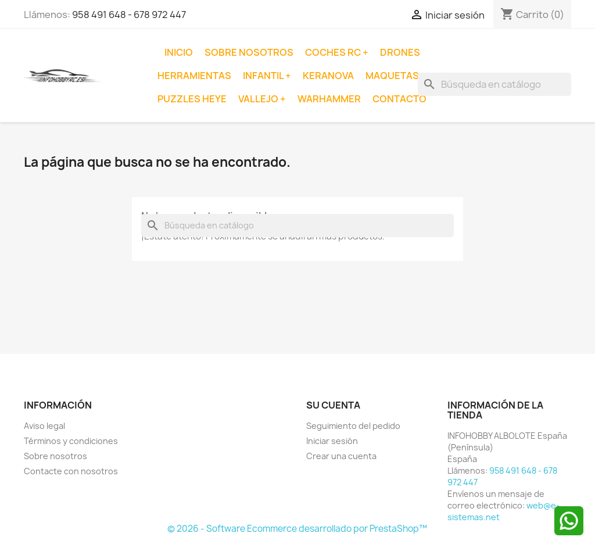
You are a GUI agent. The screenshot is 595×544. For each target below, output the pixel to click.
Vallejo (259, 98)
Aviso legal (44, 425)
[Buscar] (494, 84)
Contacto (399, 98)
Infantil (264, 75)
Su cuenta (333, 405)
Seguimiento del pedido (353, 425)
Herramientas (194, 75)
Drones (400, 52)
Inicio (178, 52)
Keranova (328, 75)
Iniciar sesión (332, 440)
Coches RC (334, 52)
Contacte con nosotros (71, 471)
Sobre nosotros (249, 52)
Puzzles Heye (192, 98)
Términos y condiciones (71, 440)
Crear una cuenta (341, 455)
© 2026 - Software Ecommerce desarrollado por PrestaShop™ (297, 528)
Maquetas (393, 75)
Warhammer (329, 98)
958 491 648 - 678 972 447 (129, 14)
